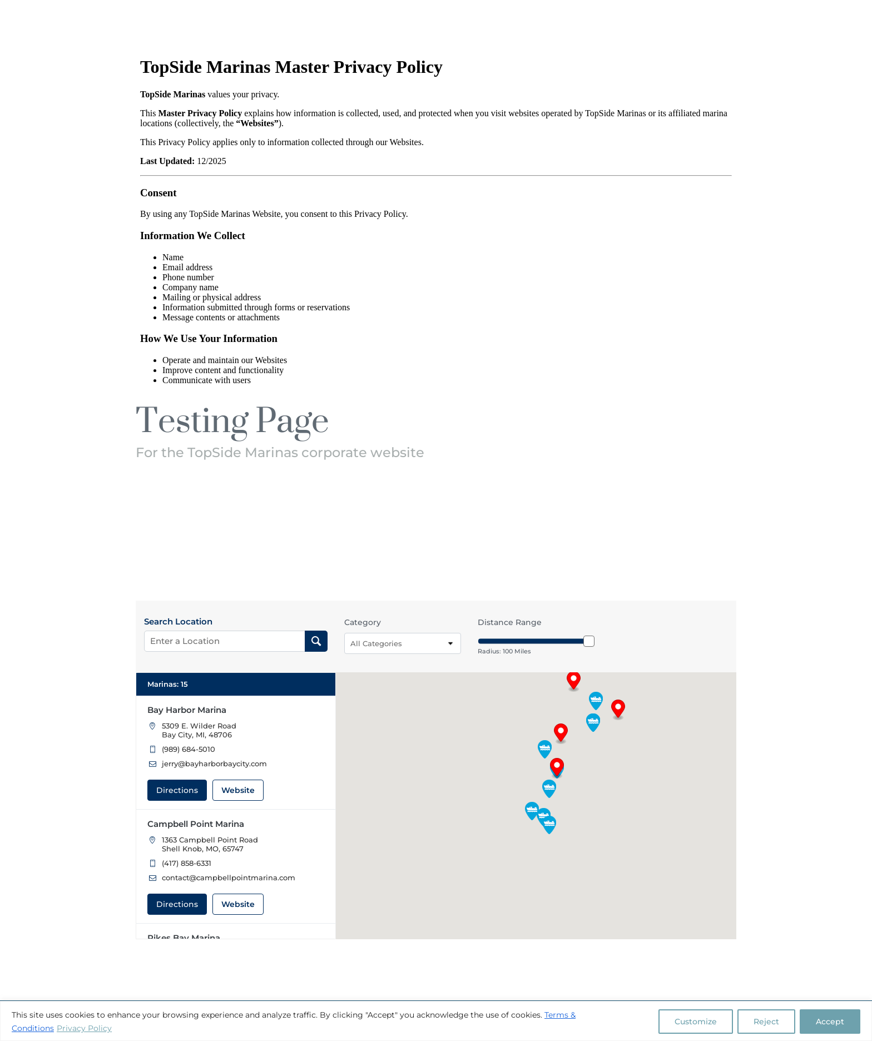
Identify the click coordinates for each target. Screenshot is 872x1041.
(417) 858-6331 (186, 863)
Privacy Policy (84, 1028)
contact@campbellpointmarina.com (228, 877)
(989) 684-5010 (188, 749)
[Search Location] (316, 641)
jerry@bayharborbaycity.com (214, 763)
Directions (177, 790)
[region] (436, 1021)
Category (362, 622)
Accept (830, 1022)
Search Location (178, 621)
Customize (696, 1022)
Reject (766, 1022)
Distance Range (510, 622)
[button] (618, 710)
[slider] (588, 641)
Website (238, 790)
